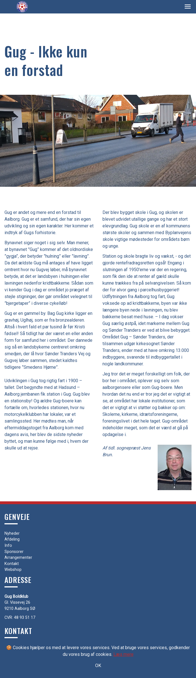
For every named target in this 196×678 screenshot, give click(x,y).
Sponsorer (14, 551)
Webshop (13, 569)
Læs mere (123, 654)
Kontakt (11, 563)
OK (98, 665)
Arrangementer (18, 557)
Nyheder (12, 533)
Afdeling (12, 539)
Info (8, 545)
